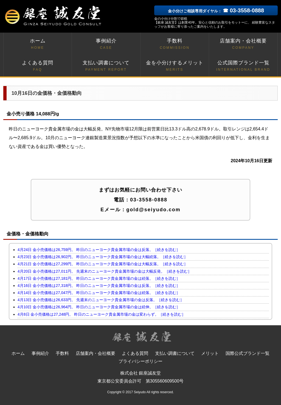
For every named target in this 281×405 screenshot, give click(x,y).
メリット (210, 353)
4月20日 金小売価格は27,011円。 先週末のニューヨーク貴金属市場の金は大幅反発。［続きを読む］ (105, 271)
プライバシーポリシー (140, 361)
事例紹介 (106, 44)
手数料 (174, 44)
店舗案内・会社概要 (243, 44)
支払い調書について (106, 66)
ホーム (38, 44)
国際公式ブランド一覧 (247, 353)
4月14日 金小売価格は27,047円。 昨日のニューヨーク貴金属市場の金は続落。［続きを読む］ (99, 292)
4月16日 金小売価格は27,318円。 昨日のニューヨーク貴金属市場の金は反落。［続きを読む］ (99, 285)
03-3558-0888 (148, 199)
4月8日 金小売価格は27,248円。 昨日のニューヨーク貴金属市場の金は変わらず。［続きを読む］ (102, 314)
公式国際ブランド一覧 (243, 66)
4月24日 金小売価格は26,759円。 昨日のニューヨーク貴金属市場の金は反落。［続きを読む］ (99, 249)
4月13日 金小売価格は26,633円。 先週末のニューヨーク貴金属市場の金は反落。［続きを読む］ (101, 300)
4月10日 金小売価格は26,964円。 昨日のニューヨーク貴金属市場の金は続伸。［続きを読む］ (99, 307)
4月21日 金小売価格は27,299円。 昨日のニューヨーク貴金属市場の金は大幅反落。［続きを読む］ (103, 264)
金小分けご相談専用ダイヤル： (216, 11)
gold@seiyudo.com (153, 209)
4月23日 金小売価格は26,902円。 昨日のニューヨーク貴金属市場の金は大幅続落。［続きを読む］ (103, 257)
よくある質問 (38, 66)
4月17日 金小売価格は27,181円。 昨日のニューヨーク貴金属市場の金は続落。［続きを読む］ (99, 278)
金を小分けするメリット (174, 66)
